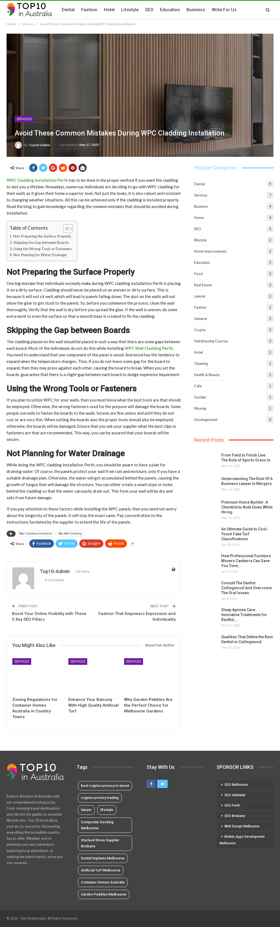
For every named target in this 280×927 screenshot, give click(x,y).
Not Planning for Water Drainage (39, 255)
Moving (200, 408)
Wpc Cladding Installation (35, 533)
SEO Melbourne (236, 785)
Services (24, 119)
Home (199, 217)
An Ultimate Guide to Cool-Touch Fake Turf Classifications (244, 534)
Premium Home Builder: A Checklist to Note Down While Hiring (247, 507)
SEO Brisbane (234, 816)
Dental (68, 9)
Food (198, 274)
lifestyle (130, 9)
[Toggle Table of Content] (65, 228)
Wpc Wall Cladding (70, 533)
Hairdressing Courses (211, 341)
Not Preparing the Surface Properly (42, 236)
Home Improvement (210, 251)
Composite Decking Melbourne (97, 825)
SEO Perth (232, 805)
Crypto (200, 330)
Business (195, 9)
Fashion (89, 9)
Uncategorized (205, 419)
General (200, 318)
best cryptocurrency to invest (105, 786)
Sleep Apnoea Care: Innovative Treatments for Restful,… (244, 615)
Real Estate (203, 285)
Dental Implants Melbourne (103, 858)
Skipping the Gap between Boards (41, 242)
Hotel (109, 9)
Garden (200, 397)
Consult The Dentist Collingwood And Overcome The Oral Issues (246, 588)
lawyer (86, 810)
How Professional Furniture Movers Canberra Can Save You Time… (246, 561)
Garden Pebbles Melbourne (103, 894)
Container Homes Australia (102, 882)
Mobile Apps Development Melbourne (242, 840)
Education (170, 9)
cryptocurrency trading (100, 798)
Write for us (224, 9)
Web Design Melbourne (241, 826)
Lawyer (200, 296)
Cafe (198, 386)
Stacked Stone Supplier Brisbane (100, 843)
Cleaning (201, 363)
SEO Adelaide (235, 795)
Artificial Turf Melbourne (100, 870)
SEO (149, 9)
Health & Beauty (207, 374)
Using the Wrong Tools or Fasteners (42, 249)
